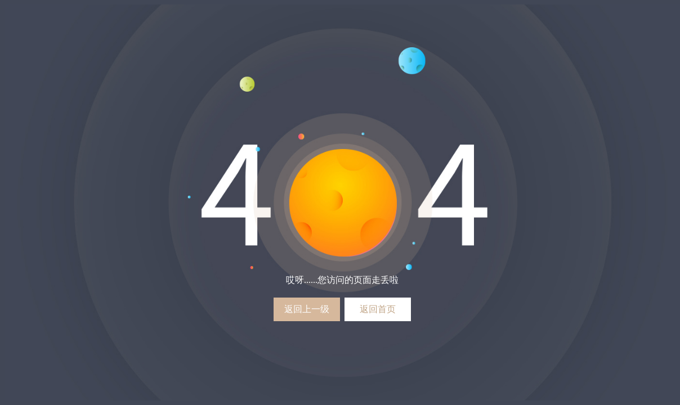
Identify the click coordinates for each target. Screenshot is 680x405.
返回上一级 (306, 309)
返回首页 (378, 309)
